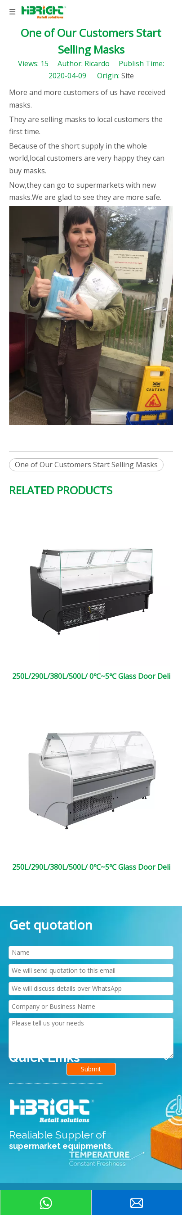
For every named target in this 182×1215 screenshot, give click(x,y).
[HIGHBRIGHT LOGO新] (52, 1110)
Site (127, 76)
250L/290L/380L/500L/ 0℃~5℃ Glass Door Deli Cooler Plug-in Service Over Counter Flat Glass (91, 676)
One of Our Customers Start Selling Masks (86, 465)
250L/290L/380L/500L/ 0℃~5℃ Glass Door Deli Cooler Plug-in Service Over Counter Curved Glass (91, 867)
